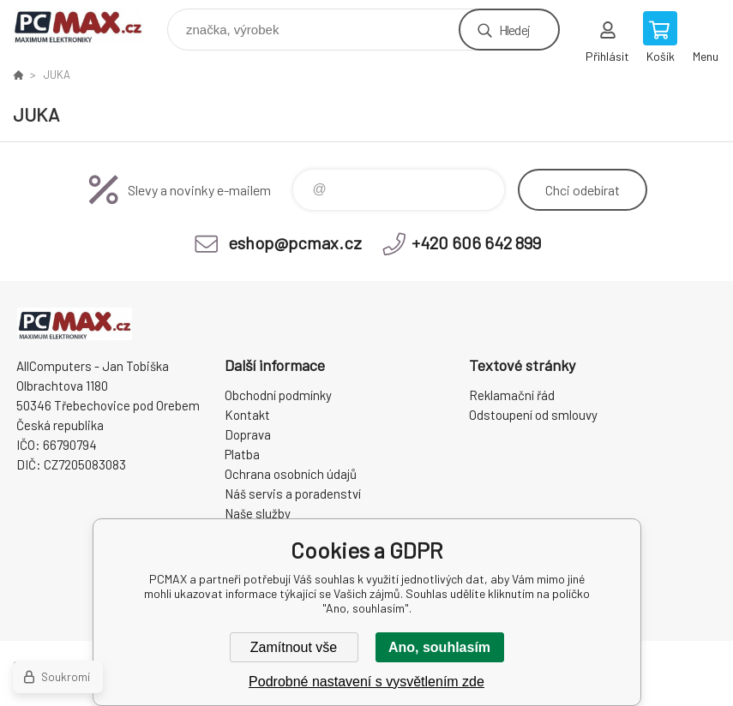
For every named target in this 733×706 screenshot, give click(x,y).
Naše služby (258, 513)
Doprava (248, 434)
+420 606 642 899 (476, 242)
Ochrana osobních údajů (291, 474)
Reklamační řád (512, 395)
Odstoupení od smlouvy (533, 414)
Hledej (514, 29)
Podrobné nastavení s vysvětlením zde (366, 681)
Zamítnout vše (293, 647)
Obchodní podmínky (278, 395)
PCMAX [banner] (89, 25)
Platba (242, 454)
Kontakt (247, 414)
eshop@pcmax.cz (295, 242)
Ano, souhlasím (439, 647)
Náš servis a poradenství (293, 493)
